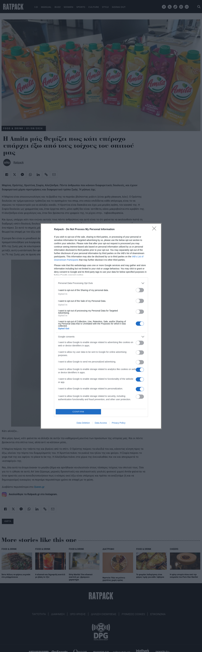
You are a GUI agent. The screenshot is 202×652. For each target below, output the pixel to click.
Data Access (101, 423)
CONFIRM (78, 411)
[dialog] (101, 326)
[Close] (155, 229)
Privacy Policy (118, 423)
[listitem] (101, 283)
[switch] (140, 290)
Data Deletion (83, 423)
